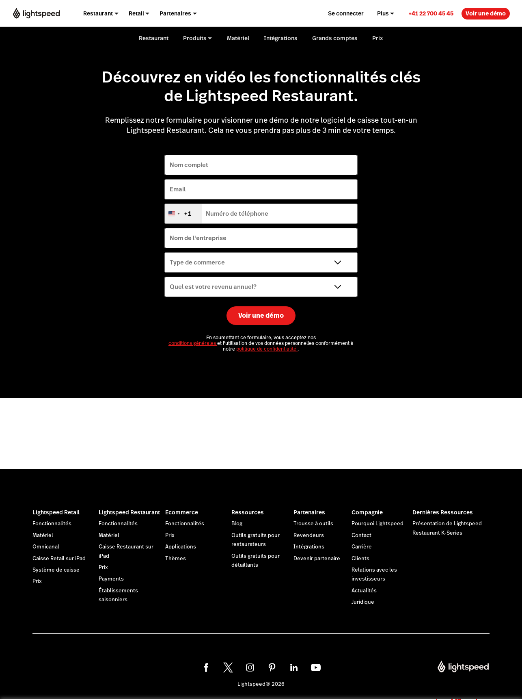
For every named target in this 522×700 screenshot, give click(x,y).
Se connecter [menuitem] (346, 13)
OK (456, 689)
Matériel (42, 535)
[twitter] (228, 667)
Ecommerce (181, 512)
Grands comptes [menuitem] (335, 38)
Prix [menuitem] (377, 38)
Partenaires (309, 512)
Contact (361, 535)
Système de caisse (56, 570)
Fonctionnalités (51, 523)
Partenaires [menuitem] (175, 13)
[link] (430, 13)
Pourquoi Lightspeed (377, 523)
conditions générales (192, 343)
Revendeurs (308, 535)
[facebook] (206, 667)
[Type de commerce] (261, 262)
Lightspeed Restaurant (129, 512)
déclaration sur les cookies (320, 684)
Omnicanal (45, 546)
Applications (180, 546)
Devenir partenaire (316, 558)
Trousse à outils (313, 523)
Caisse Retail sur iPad (59, 558)
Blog (236, 523)
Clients (360, 558)
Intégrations (308, 546)
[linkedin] (294, 667)
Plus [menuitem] (383, 13)
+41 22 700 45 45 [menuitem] (430, 13)
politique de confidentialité (267, 349)
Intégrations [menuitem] (281, 38)
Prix (37, 581)
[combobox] (183, 213)
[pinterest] (272, 667)
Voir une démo (486, 13)
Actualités (364, 590)
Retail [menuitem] (136, 13)
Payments (111, 579)
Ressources (247, 512)
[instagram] (250, 667)
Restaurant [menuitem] (98, 13)
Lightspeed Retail (56, 512)
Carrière (362, 546)
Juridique (363, 602)
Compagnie (367, 512)
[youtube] (316, 667)
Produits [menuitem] (195, 38)
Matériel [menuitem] (238, 38)
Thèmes (175, 558)
